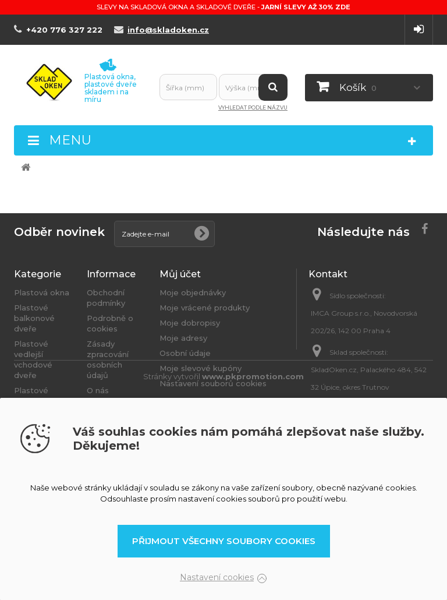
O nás (98, 390)
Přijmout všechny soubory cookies (223, 540)
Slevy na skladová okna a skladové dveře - (223, 7)
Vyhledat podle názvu (253, 107)
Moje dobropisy (189, 322)
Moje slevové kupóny (200, 368)
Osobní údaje (185, 353)
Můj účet (180, 274)
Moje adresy (183, 338)
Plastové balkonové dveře (34, 318)
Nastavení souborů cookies (213, 383)
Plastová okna (41, 292)
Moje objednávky (192, 292)
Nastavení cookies (217, 577)
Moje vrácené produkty (204, 307)
